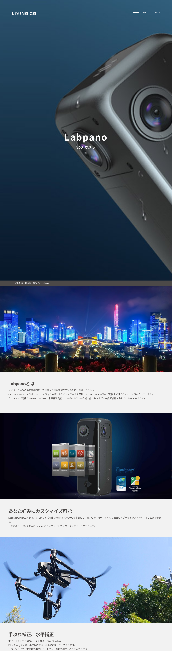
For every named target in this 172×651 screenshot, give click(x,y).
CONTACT (156, 13)
